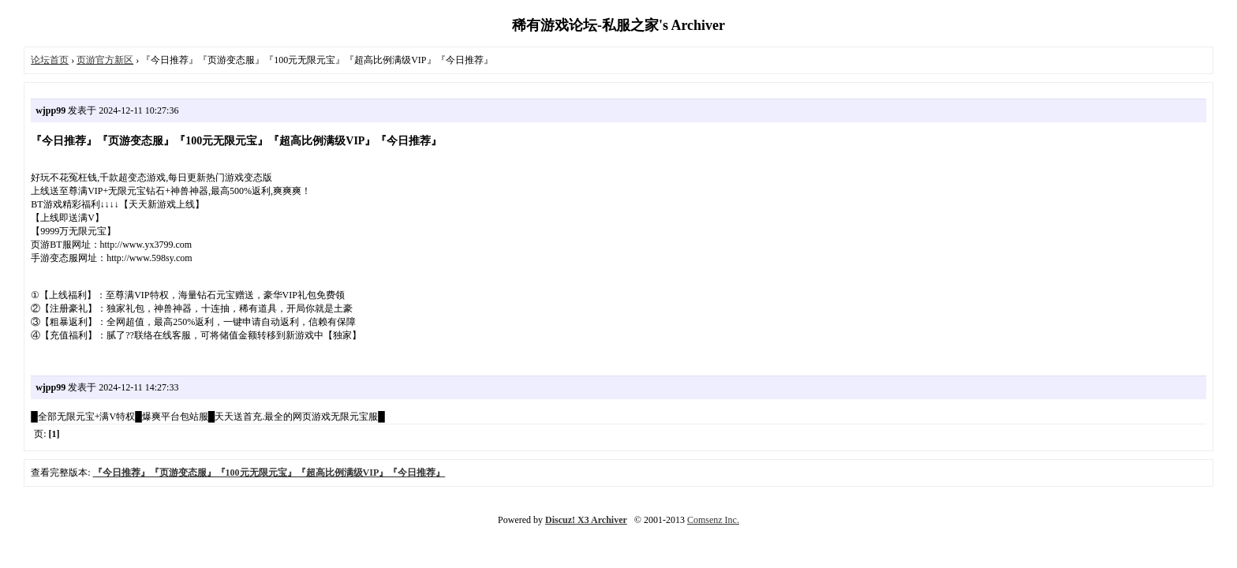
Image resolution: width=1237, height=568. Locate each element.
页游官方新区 (105, 59)
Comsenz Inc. (713, 519)
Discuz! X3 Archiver (586, 519)
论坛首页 (50, 59)
